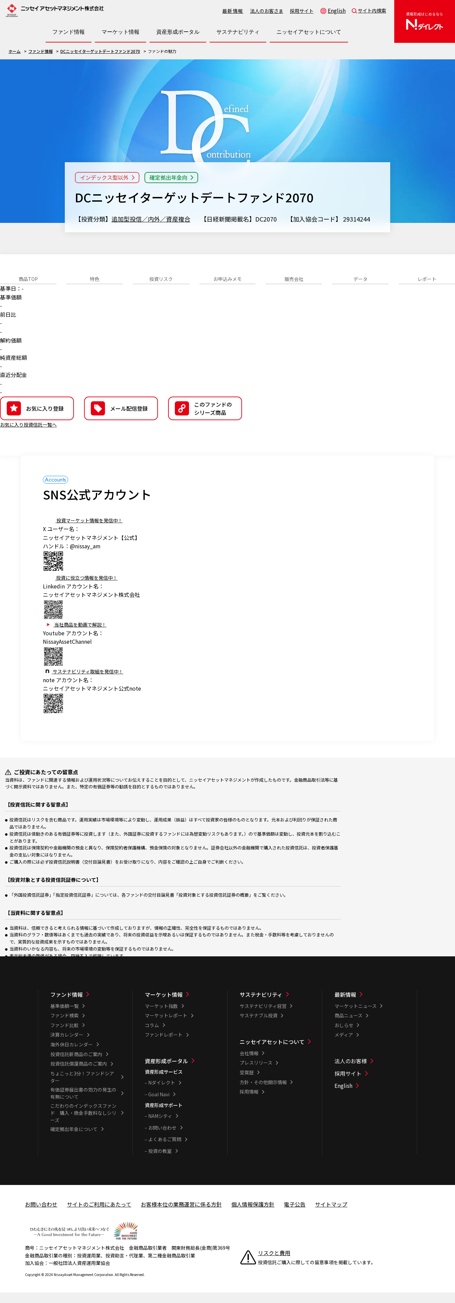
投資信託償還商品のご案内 (78, 1074)
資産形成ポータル (166, 1071)
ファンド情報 (40, 51)
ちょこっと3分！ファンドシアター (82, 1087)
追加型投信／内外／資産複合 (150, 218)
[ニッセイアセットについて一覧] (276, 1052)
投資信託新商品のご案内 (76, 1064)
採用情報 (249, 1102)
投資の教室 (160, 1161)
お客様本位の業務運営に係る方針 (181, 1215)
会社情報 (249, 1063)
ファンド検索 (64, 1025)
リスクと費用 (274, 1263)
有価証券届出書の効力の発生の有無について (83, 1103)
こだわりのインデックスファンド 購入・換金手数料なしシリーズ (83, 1123)
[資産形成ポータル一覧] (181, 1071)
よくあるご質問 (164, 1149)
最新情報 (232, 10)
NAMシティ (160, 1126)
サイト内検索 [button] (372, 10)
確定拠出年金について (74, 1139)
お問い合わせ (162, 1138)
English (337, 10)
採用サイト (302, 10)
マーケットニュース (355, 1016)
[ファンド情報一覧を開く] (68, 32)
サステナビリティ (261, 1005)
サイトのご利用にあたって (99, 1215)
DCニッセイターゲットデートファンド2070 (100, 51)
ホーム (14, 51)
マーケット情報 (164, 1005)
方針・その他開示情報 (263, 1092)
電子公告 (294, 1215)
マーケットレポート (166, 1025)
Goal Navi (158, 1104)
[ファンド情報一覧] (87, 1005)
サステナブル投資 (258, 1025)
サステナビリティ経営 (263, 1016)
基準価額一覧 (64, 1016)
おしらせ (343, 1035)
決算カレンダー (66, 1045)
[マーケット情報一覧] (181, 1005)
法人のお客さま (266, 10)
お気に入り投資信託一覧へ (32, 435)
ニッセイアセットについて (272, 1052)
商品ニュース (348, 1025)
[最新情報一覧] (371, 1005)
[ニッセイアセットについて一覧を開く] (309, 32)
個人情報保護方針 (252, 1215)
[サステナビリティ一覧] (276, 1005)
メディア (343, 1045)
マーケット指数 (161, 1016)
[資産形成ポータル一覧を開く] (178, 32)
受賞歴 (247, 1082)
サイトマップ (331, 1215)
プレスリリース (256, 1073)
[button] (205, 419)
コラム (152, 1035)
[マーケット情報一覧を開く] (120, 32)
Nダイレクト (161, 1093)
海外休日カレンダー (71, 1054)
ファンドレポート (164, 1045)
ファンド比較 (64, 1035)
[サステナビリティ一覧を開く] (238, 32)
